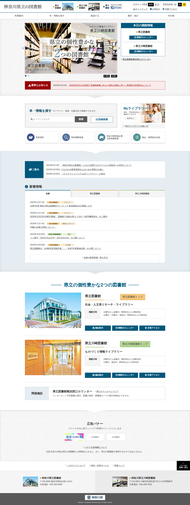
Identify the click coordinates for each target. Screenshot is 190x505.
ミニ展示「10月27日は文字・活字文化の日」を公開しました (57, 238)
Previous (23, 48)
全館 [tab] (48, 194)
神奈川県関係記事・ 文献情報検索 (111, 137)
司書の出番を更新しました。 (43, 227)
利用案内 (19, 16)
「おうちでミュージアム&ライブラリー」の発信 (83, 174)
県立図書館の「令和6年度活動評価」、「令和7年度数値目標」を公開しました (65, 248)
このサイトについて (76, 465)
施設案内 (99, 328)
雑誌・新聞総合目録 (146, 137)
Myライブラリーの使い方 (136, 126)
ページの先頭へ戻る (183, 466)
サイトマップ (141, 9)
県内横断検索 (72, 137)
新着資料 (35, 137)
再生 (107, 76)
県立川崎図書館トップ (135, 343)
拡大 (157, 4)
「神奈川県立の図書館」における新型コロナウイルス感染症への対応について (96, 165)
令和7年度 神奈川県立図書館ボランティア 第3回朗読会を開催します (61, 206)
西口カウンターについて (107, 391)
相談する (95, 16)
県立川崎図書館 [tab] (142, 194)
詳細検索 (103, 119)
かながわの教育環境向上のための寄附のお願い (82, 169)
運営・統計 (133, 16)
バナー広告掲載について (96, 447)
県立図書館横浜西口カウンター (137, 59)
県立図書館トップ (132, 296)
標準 (151, 4)
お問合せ (156, 9)
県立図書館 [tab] (95, 194)
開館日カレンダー (145, 37)
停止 (115, 76)
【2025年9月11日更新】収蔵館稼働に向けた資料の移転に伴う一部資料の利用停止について (109, 85)
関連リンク (119, 465)
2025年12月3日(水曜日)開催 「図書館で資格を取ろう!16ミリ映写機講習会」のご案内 (68, 216)
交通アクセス (171, 9)
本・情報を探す (56, 16)
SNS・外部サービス (100, 465)
